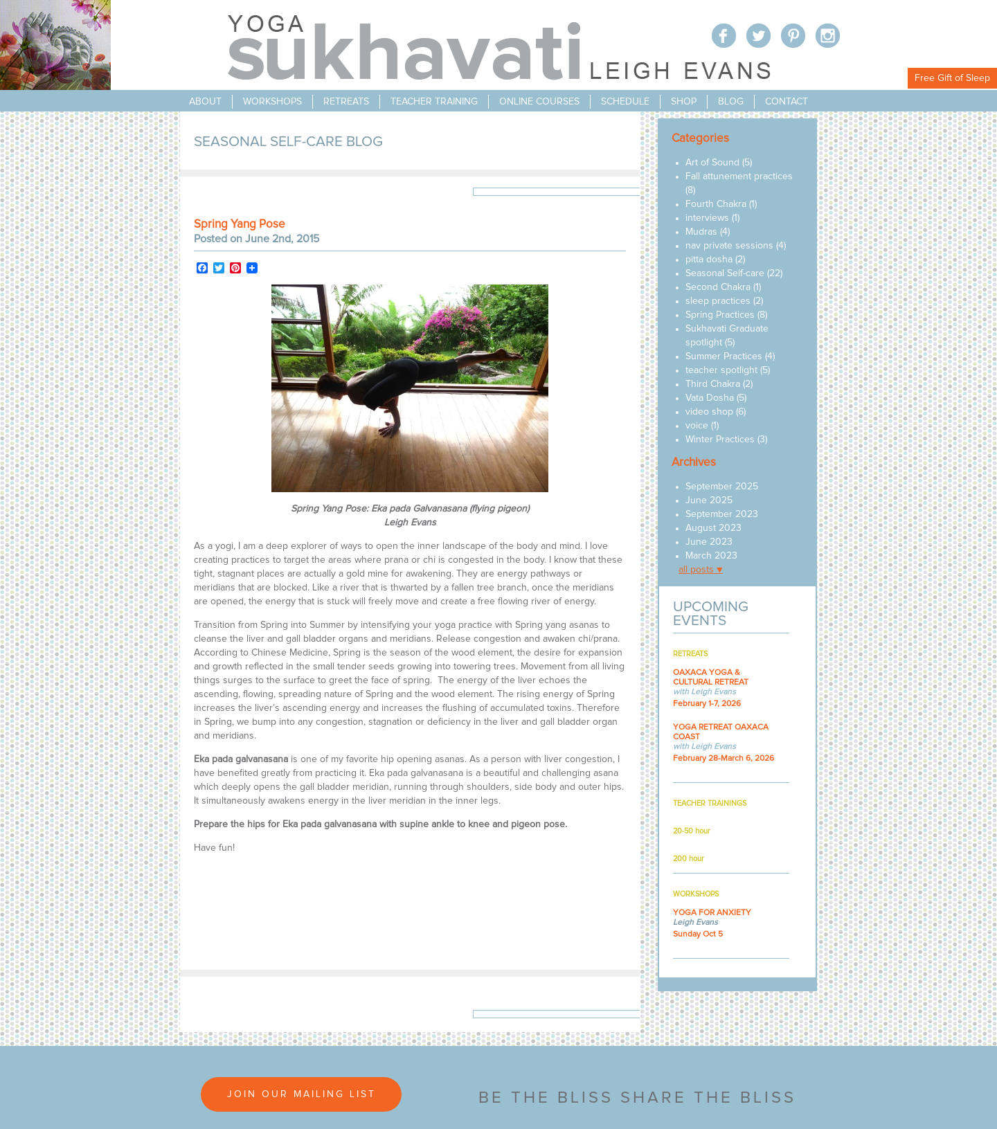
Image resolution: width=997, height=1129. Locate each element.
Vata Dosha (709, 398)
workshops (272, 102)
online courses (539, 102)
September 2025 (721, 486)
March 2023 (711, 556)
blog (731, 102)
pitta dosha (709, 259)
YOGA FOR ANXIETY (712, 913)
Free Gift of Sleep (952, 78)
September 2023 (721, 514)
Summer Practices (723, 356)
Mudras (701, 232)
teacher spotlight (721, 370)
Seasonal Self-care (724, 273)
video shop (709, 412)
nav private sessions (729, 246)
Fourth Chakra (715, 204)
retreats (346, 102)
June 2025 (709, 500)
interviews (707, 218)
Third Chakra (712, 384)
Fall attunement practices (739, 176)
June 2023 (709, 542)
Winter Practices (720, 439)
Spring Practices (720, 315)
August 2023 (713, 528)
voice (696, 426)
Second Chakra (718, 287)
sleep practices (718, 301)
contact (786, 102)
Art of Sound (712, 163)
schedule (625, 102)
